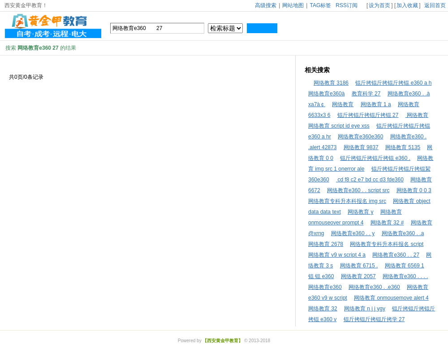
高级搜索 (265, 5)
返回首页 (435, 5)
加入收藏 (407, 5)
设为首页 (379, 5)
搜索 (262, 28)
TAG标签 (320, 5)
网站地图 (293, 5)
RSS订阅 (347, 5)
